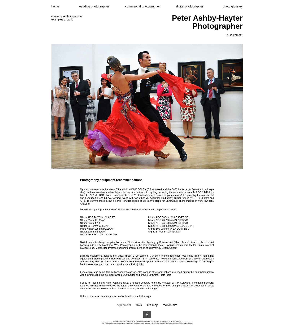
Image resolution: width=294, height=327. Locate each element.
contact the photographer (66, 16)
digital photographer (189, 6)
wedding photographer (94, 6)
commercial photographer (143, 6)
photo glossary (233, 6)
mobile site (170, 305)
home (55, 6)
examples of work (62, 19)
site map (152, 305)
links (139, 305)
